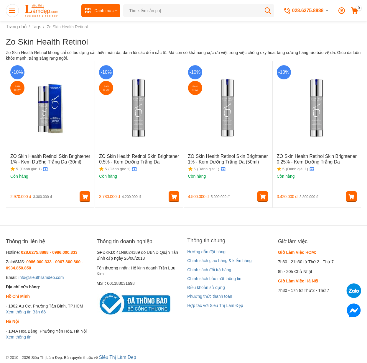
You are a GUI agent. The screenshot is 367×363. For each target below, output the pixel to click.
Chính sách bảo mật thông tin (214, 278)
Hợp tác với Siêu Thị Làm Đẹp (215, 305)
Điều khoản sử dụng (206, 287)
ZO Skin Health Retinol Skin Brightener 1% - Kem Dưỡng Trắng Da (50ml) (227, 158)
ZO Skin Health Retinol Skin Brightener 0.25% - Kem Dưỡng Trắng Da (312, 158)
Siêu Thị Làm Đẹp (115, 356)
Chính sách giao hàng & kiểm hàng (219, 260)
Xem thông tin (18, 312)
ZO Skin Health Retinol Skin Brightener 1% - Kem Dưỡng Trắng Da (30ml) (49, 158)
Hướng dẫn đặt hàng (206, 251)
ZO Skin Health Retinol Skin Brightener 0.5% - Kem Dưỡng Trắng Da (134, 158)
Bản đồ (39, 312)
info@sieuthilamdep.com (41, 277)
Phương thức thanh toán (209, 296)
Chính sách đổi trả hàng (209, 269)
